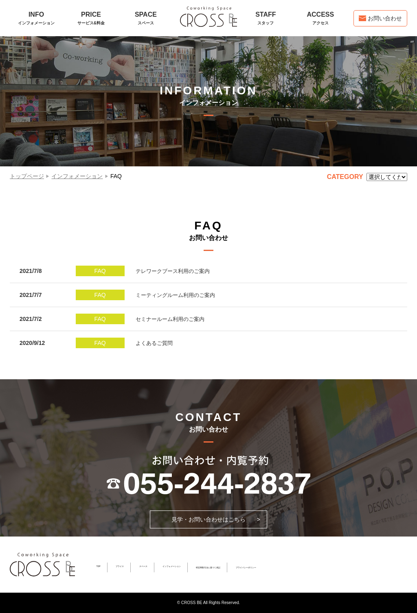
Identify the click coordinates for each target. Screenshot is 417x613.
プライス (120, 566)
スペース (143, 566)
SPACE (145, 18)
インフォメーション (77, 176)
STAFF (265, 18)
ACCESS (320, 18)
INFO (36, 18)
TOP (98, 566)
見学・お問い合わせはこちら (208, 519)
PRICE (90, 18)
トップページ (27, 176)
